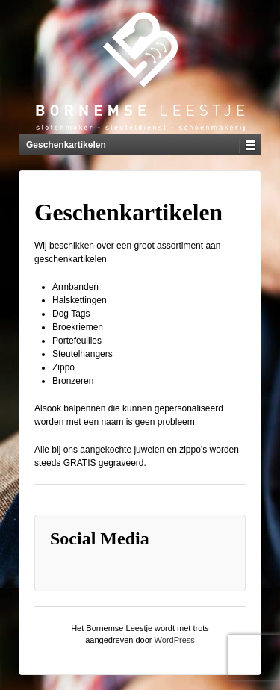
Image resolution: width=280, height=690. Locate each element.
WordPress (175, 639)
